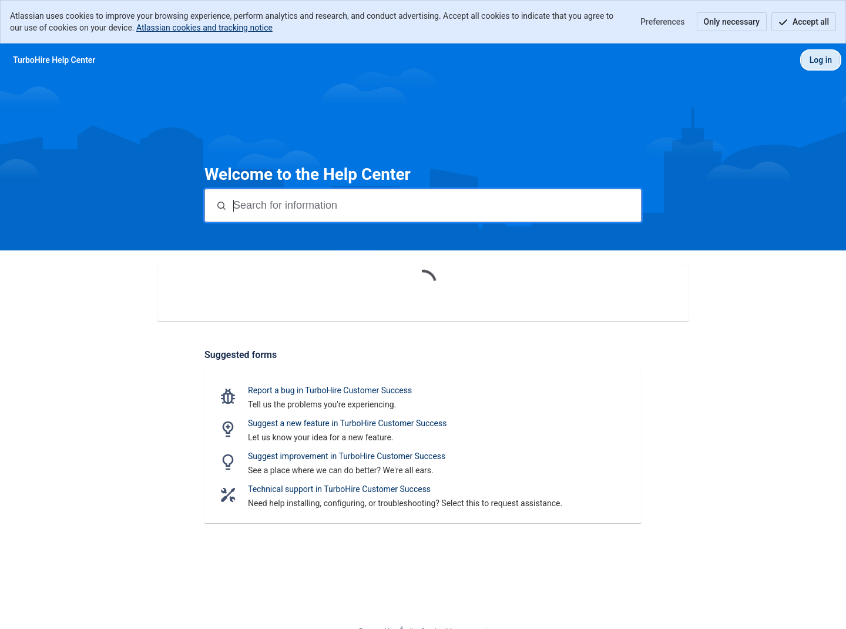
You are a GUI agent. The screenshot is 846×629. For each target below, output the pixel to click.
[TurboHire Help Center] (54, 60)
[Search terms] (436, 205)
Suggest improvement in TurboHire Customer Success (346, 456)
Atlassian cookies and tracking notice (204, 27)
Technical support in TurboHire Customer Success (339, 489)
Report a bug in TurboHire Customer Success (330, 390)
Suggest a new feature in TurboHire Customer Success (347, 423)
